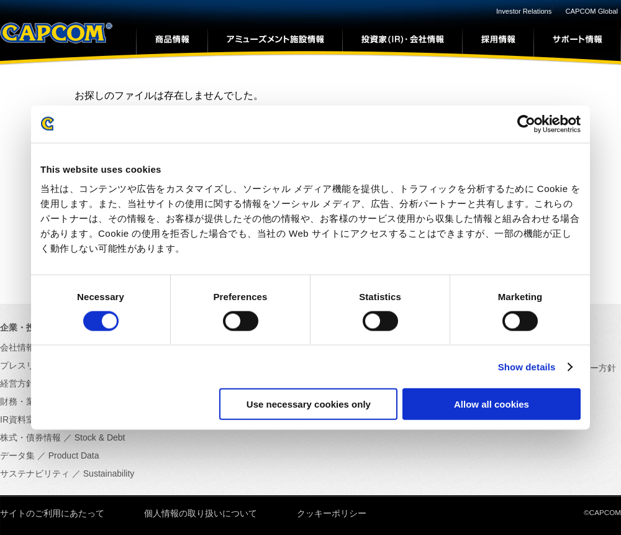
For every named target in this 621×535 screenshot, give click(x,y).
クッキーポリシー (331, 513)
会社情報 (17, 347)
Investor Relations (524, 11)
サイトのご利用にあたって (52, 513)
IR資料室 (17, 419)
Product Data (73, 455)
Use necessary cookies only (309, 404)
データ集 (17, 455)
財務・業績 (21, 401)
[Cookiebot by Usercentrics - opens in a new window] (526, 123)
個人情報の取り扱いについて (200, 513)
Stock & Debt (100, 437)
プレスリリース (30, 365)
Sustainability (109, 473)
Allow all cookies (491, 404)
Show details (527, 366)
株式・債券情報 (30, 437)
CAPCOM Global (591, 11)
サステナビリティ (35, 473)
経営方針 (17, 383)
